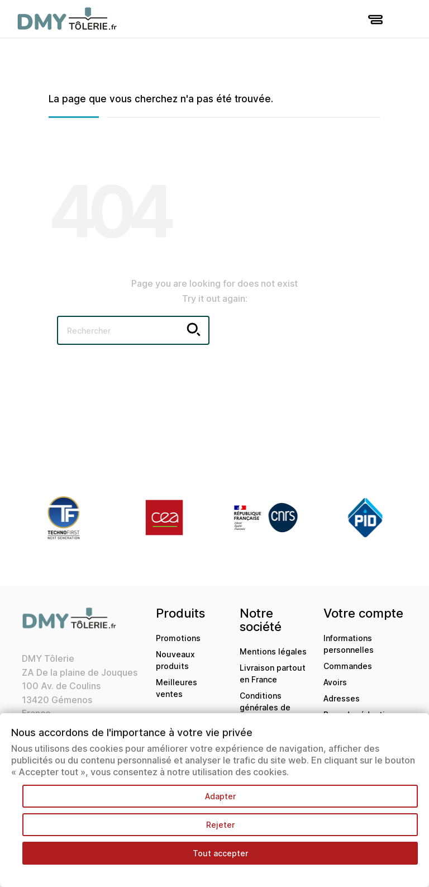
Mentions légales (273, 651)
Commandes (347, 666)
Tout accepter (220, 853)
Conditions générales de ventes (265, 707)
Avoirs (335, 682)
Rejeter (220, 824)
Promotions (178, 638)
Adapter (220, 796)
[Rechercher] (133, 330)
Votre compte (363, 613)
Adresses (341, 698)
